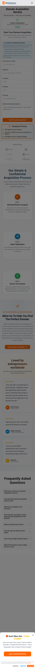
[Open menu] (32, 3)
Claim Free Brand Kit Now (17, 654)
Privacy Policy (27, 663)
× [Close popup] (33, 635)
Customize (15, 666)
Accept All (30, 666)
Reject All (23, 666)
